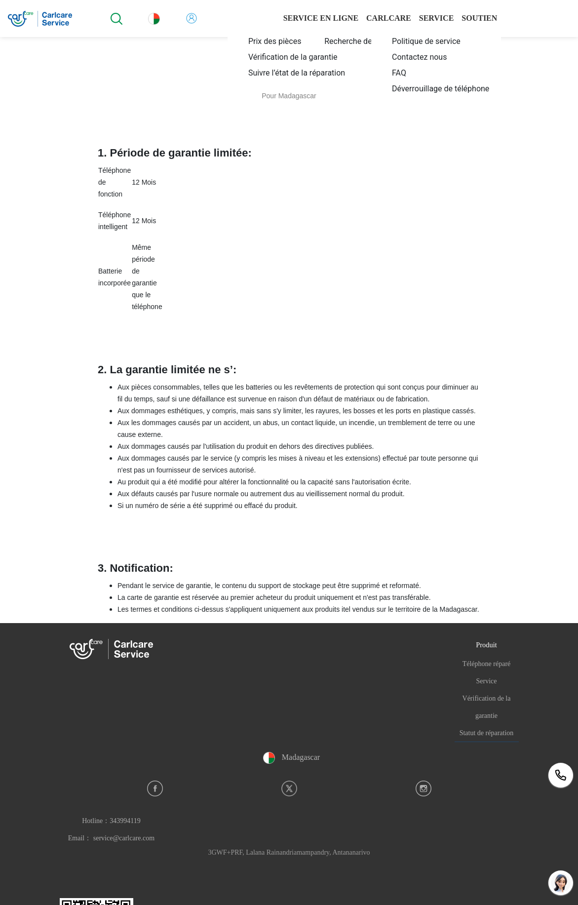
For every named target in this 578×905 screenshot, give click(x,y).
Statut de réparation (487, 733)
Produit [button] (486, 645)
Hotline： (111, 821)
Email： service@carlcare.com (111, 838)
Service (486, 681)
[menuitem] (295, 41)
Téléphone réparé (486, 664)
